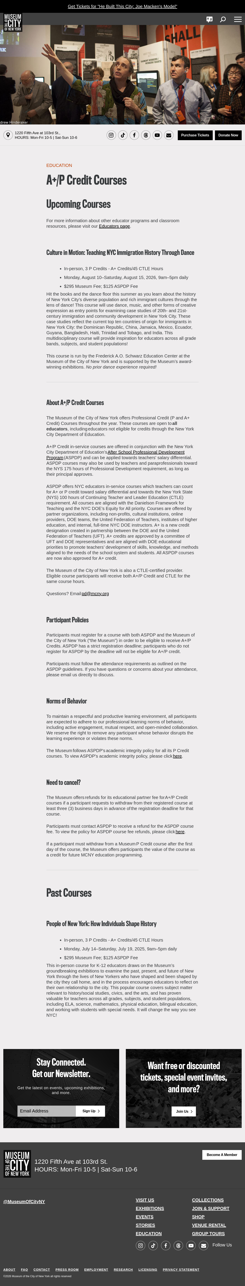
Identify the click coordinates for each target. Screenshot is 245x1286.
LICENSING (147, 1269)
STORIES (145, 1225)
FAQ (24, 1269)
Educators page (114, 226)
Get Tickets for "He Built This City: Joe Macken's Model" (122, 6)
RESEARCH (123, 1269)
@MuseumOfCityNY (24, 1201)
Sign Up (88, 1111)
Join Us (182, 1111)
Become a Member (222, 1155)
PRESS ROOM (67, 1269)
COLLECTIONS (208, 1200)
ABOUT (9, 1269)
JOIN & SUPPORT (211, 1208)
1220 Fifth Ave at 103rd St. (46, 135)
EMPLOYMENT (96, 1269)
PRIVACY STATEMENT (181, 1269)
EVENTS (144, 1216)
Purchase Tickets (195, 135)
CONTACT (42, 1269)
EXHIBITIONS (150, 1208)
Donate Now (228, 135)
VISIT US (145, 1200)
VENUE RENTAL (209, 1225)
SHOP (198, 1216)
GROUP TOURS (208, 1233)
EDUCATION (149, 1233)
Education (59, 165)
